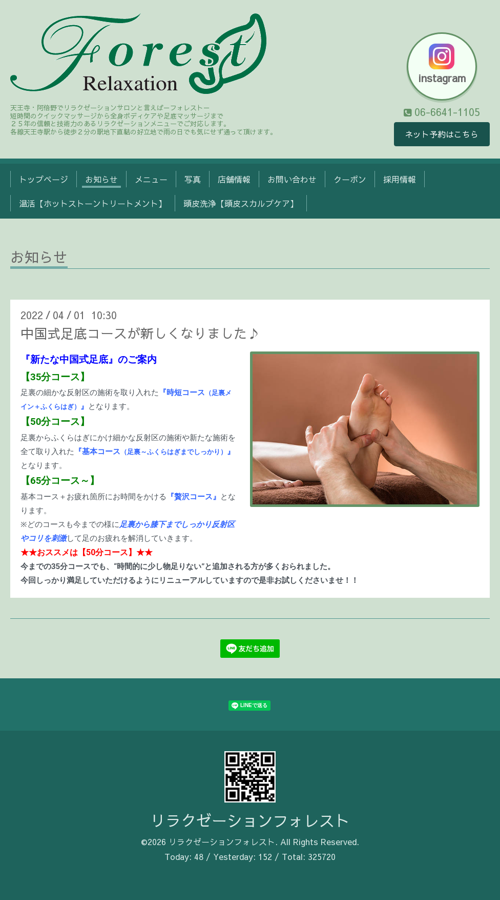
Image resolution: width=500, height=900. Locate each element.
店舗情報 (234, 179)
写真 (192, 179)
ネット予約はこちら (441, 134)
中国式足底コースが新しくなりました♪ (140, 333)
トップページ (43, 179)
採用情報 (399, 179)
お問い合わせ (292, 179)
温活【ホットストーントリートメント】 (92, 203)
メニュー (151, 179)
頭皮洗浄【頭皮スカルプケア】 (240, 203)
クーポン (350, 179)
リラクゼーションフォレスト (250, 820)
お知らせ (101, 179)
